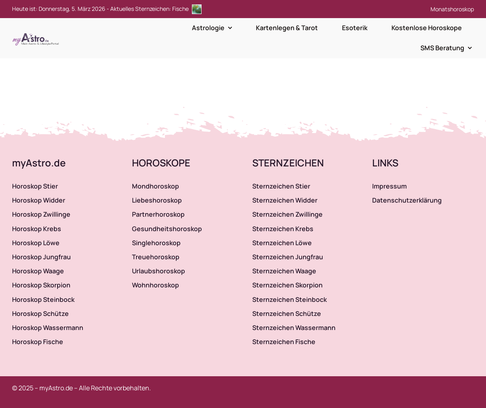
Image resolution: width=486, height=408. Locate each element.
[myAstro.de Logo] (37, 33)
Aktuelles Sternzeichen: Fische (156, 8)
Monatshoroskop (452, 9)
